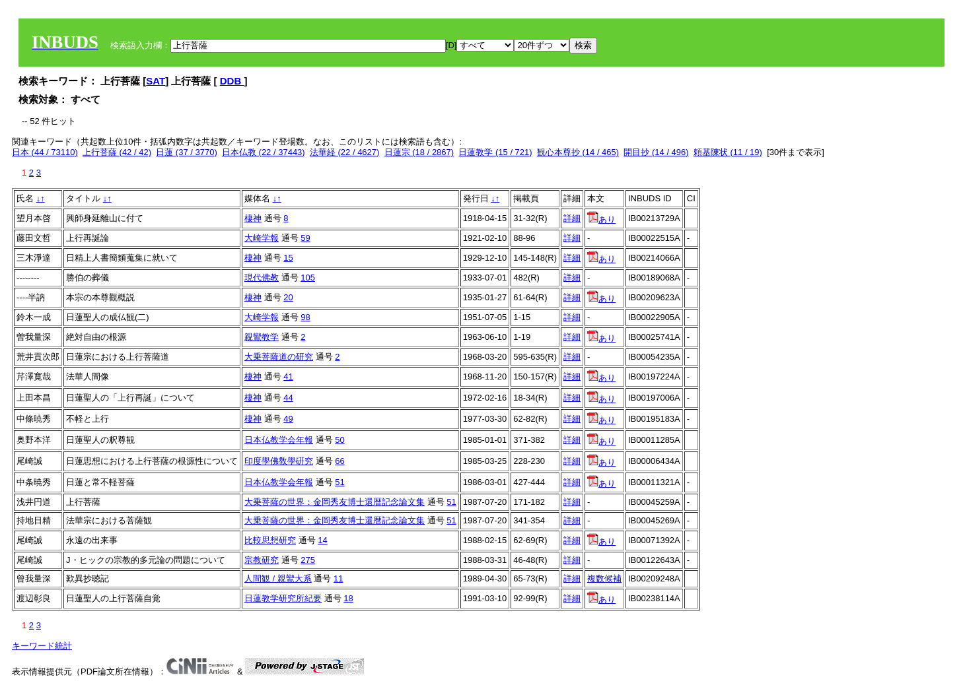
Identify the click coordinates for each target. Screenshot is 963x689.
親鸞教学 (261, 337)
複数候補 (604, 578)
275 (308, 560)
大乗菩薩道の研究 (278, 357)
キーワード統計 (42, 646)
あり (601, 219)
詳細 (572, 218)
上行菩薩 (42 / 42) (117, 152)
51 (339, 482)
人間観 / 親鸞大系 (278, 578)
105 (308, 277)
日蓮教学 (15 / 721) (495, 152)
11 (338, 578)
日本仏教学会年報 (278, 440)
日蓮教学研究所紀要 (283, 598)
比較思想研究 (270, 540)
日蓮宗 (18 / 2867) (419, 152)
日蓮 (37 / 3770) (186, 152)
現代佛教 (261, 277)
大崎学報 (261, 238)
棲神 (253, 218)
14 (322, 540)
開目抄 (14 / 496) (656, 152)
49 (288, 419)
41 (288, 376)
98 (305, 317)
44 (288, 398)
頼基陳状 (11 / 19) (728, 152)
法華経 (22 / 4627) (345, 152)
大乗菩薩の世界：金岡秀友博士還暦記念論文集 (334, 502)
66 (339, 461)
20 (288, 297)
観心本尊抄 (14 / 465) (578, 152)
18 (348, 598)
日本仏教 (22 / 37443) (263, 152)
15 (288, 258)
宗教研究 (261, 560)
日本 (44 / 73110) (45, 152)
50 (339, 440)
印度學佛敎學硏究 (278, 461)
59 (305, 238)
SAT (155, 80)
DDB (232, 80)
